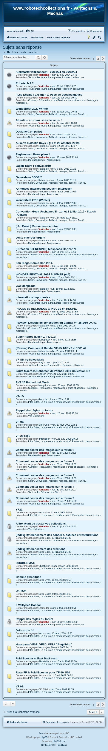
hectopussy (45, 339)
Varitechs (44, 74)
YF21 (19, 509)
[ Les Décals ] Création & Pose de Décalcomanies (49, 94)
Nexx (41, 512)
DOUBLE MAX (25, 563)
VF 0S (20, 686)
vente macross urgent (30, 237)
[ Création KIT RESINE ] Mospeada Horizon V (46, 249)
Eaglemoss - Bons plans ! (33, 154)
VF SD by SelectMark (30, 359)
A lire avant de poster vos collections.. (41, 523)
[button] (103, 58)
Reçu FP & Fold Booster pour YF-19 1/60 (43, 672)
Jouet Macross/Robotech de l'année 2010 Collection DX (53, 371)
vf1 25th (21, 591)
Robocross (44, 191)
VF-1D (20, 396)
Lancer (42, 374)
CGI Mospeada (25, 285)
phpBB (44, 737)
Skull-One (44, 424)
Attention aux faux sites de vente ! (39, 120)
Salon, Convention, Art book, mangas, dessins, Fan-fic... (57, 114)
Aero (41, 733)
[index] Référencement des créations (40, 549)
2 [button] (98, 59)
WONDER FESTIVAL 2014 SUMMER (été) (43, 274)
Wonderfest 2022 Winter (32, 108)
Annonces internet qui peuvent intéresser (44, 188)
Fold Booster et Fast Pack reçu (36, 658)
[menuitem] (30, 31)
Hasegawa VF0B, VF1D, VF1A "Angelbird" (44, 644)
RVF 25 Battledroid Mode (32, 382)
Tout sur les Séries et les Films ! (45, 492)
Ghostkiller (44, 566)
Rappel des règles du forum (34, 410)
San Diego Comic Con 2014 (34, 263)
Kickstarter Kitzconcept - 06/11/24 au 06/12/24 (46, 71)
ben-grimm (44, 385)
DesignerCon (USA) (29, 131)
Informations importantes (33, 297)
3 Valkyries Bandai (28, 605)
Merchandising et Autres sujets (44, 160)
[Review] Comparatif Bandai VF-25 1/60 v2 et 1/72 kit (51, 348)
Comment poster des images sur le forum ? (45, 449)
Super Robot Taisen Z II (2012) (36, 336)
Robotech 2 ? (25, 83)
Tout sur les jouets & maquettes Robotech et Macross (56, 77)
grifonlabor (44, 438)
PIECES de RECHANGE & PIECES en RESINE (46, 308)
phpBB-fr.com (59, 741)
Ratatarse (44, 146)
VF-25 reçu (23, 435)
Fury (41, 362)
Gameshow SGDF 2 (29, 177)
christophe (44, 240)
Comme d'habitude (28, 577)
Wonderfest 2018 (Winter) (33, 200)
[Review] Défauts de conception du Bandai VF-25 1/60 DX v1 (56, 322)
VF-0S (20, 421)
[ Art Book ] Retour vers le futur (37, 226)
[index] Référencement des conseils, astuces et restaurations (57, 535)
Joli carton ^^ (25, 630)
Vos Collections (36, 416)
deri (40, 399)
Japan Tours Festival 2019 (33, 165)
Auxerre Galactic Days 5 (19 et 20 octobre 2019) (48, 143)
